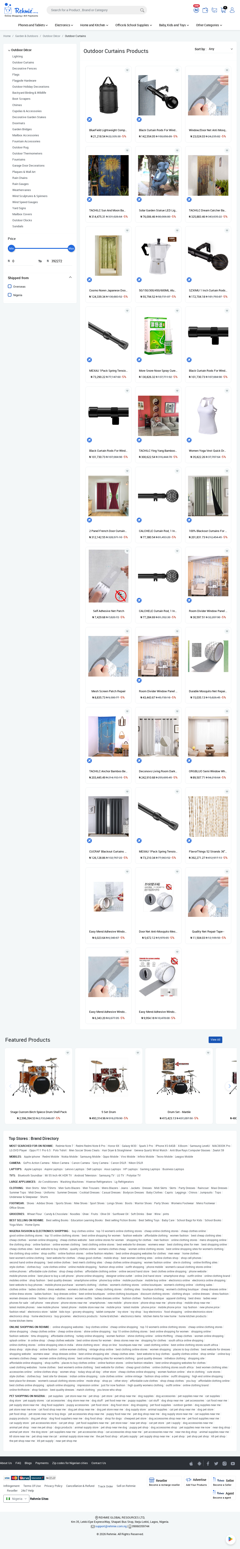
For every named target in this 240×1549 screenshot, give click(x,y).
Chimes (17, 105)
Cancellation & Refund (80, 1486)
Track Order (105, 1486)
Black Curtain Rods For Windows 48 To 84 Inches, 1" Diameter (158, 130)
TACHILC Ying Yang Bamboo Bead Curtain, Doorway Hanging (158, 451)
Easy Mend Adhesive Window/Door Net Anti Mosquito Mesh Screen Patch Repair (158, 1012)
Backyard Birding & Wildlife (29, 93)
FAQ (18, 1463)
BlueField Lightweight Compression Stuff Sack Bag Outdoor (108, 130)
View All (215, 1039)
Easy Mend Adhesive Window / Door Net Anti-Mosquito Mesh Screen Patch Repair (108, 1012)
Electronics (64, 25)
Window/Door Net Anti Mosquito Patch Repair (208, 130)
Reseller (12, 1490)
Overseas (19, 286)
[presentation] (229, 1086)
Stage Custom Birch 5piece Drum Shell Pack (38, 1112)
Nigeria (17, 295)
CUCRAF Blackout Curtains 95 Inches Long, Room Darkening (108, 851)
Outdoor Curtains (23, 62)
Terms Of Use (32, 1486)
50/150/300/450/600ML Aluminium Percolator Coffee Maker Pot (158, 290)
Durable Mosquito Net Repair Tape (208, 691)
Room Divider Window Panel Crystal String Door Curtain (208, 611)
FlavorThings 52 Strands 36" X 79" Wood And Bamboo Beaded (208, 851)
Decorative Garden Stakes (29, 117)
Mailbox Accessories (25, 135)
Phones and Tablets (33, 25)
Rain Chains (20, 178)
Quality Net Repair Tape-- (208, 931)
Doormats (18, 123)
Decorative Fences (24, 68)
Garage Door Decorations (28, 165)
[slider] (11, 248)
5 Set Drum (109, 1112)
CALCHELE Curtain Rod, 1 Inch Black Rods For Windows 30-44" (158, 531)
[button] (219, 48)
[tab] (40, 277)
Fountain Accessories (26, 141)
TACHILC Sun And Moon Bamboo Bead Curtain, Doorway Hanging (108, 210)
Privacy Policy (53, 1486)
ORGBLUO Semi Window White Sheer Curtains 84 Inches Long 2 (208, 771)
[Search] (96, 10)
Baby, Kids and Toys (174, 25)
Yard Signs (19, 208)
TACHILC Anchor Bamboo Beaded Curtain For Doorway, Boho (108, 771)
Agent (223, 1494)
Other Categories (209, 25)
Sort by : (200, 49)
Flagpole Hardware (24, 80)
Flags (15, 74)
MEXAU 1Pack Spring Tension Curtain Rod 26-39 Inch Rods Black (108, 371)
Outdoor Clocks (22, 220)
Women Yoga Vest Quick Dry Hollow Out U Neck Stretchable (208, 451)
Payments (42, 1463)
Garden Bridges (22, 129)
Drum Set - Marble (179, 1112)
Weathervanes (21, 190)
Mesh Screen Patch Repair (108, 691)
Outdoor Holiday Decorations (30, 87)
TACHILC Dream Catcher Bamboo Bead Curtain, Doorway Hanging (208, 210)
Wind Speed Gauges (25, 202)
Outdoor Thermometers (27, 153)
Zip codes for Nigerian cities (70, 1463)
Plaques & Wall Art (24, 172)
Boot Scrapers (21, 99)
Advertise (196, 1481)
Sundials (17, 226)
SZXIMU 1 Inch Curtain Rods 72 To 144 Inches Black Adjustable (208, 290)
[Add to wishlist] (67, 1052)
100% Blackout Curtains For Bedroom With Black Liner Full (208, 531)
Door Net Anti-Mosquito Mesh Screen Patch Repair (158, 931)
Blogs (28, 1463)
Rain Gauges (20, 184)
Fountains (18, 159)
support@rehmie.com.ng (111, 1526)
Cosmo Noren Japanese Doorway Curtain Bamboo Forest (108, 290)
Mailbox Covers (22, 214)
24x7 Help (27, 1490)
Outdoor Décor (21, 50)
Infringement (11, 1486)
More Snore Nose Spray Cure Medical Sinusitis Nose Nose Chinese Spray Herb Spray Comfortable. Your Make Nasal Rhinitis (158, 371)
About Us (6, 1463)
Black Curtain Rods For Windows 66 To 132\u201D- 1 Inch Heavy (208, 371)
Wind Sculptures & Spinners (30, 196)
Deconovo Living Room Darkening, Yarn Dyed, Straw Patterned (158, 771)
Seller (223, 1481)
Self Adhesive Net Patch (108, 611)
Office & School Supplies (133, 25)
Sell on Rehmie (126, 1486)
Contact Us (98, 1463)
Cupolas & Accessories (27, 111)
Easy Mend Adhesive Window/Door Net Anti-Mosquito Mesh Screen (108, 931)
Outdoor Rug (20, 147)
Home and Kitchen (94, 25)
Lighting (17, 56)
